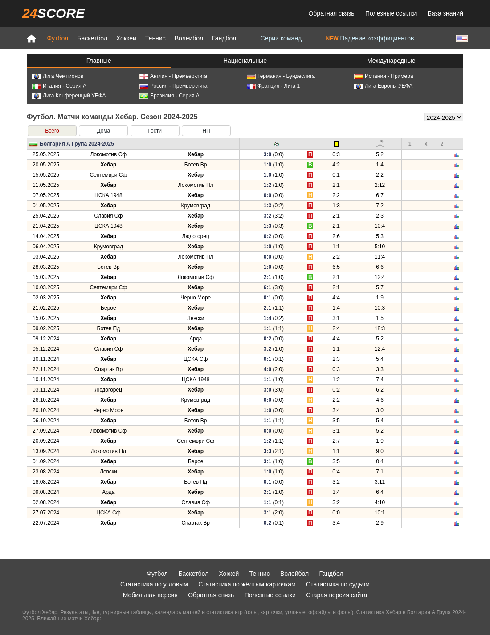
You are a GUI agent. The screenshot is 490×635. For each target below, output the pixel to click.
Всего (52, 131)
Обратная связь (331, 13)
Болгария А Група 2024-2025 (77, 144)
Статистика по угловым (154, 584)
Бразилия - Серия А (169, 96)
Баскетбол (92, 38)
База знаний (445, 13)
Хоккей (126, 38)
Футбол (57, 38)
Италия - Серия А (59, 86)
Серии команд (281, 38)
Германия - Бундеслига (281, 76)
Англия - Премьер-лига (173, 76)
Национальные (245, 60)
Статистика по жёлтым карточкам (247, 584)
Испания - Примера (383, 76)
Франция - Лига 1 (273, 86)
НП (206, 131)
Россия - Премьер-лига (173, 86)
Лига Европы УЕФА (383, 86)
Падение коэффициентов (370, 38)
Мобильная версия (150, 595)
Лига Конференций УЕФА (69, 96)
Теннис (155, 38)
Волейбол (189, 38)
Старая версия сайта (336, 595)
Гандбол (224, 38)
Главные (98, 60)
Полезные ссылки (390, 13)
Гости (155, 131)
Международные (391, 60)
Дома (103, 131)
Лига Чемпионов (57, 76)
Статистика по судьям (338, 584)
